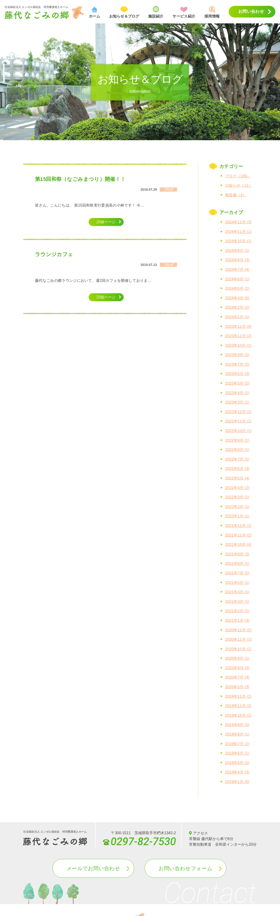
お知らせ (238, 185)
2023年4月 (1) (237, 393)
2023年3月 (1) (237, 402)
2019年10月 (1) (238, 715)
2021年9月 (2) (237, 554)
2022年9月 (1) (237, 440)
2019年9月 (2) (237, 725)
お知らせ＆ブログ (124, 12)
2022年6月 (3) (237, 469)
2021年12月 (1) (238, 526)
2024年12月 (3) (238, 222)
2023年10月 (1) (238, 345)
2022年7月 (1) (237, 459)
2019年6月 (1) (237, 753)
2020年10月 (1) (238, 649)
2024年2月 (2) (237, 307)
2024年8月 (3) (237, 260)
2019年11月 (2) (238, 706)
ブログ (238, 176)
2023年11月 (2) (238, 336)
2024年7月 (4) (237, 270)
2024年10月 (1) (238, 241)
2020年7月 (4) (237, 677)
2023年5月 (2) (237, 383)
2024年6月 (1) (237, 279)
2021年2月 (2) (237, 611)
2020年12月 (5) (238, 630)
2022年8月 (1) (237, 450)
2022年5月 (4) (237, 478)
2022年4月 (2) (237, 488)
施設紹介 (155, 12)
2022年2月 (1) (237, 507)
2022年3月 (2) (237, 497)
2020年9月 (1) (237, 658)
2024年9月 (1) (237, 251)
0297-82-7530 (139, 840)
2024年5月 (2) (237, 288)
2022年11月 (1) (238, 421)
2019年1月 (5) (237, 782)
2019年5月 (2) (237, 763)
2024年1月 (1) (237, 317)
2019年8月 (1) (237, 734)
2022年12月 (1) (238, 412)
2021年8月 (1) (237, 563)
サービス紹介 (183, 12)
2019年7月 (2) (237, 744)
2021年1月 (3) (237, 621)
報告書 (235, 195)
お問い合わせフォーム (185, 868)
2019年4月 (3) (237, 772)
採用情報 (212, 12)
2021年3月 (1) (237, 602)
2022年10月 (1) (238, 431)
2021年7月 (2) (237, 573)
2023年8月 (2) (237, 355)
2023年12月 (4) (238, 327)
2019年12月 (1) (238, 696)
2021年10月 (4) (238, 545)
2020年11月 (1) (238, 639)
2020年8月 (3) (237, 668)
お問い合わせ (251, 11)
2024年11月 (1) (238, 232)
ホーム (94, 12)
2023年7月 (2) (237, 364)
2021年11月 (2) (238, 535)
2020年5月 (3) (237, 687)
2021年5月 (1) (237, 583)
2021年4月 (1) (237, 592)
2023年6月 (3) (237, 374)
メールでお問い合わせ (93, 868)
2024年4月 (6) (237, 298)
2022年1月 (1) (237, 516)
